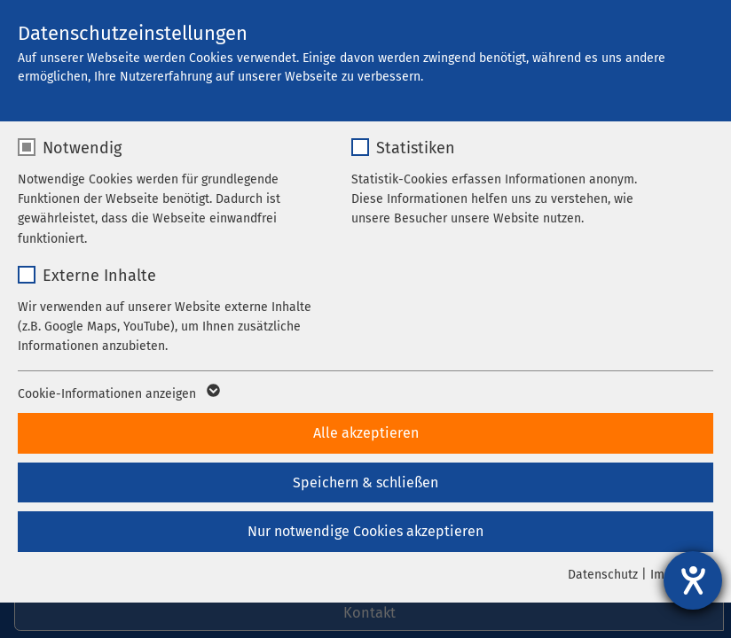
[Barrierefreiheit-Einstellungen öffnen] (693, 580)
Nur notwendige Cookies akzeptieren (365, 531)
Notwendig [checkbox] (82, 148)
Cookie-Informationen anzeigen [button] (117, 394)
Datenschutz (603, 574)
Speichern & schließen (365, 482)
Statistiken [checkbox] (415, 148)
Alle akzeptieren (366, 432)
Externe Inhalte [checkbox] (99, 275)
